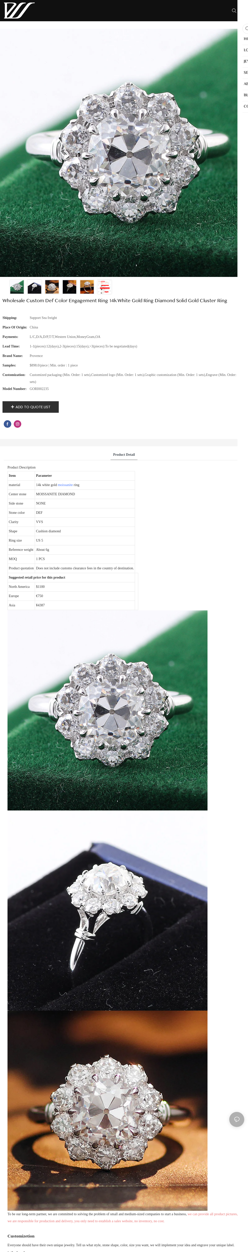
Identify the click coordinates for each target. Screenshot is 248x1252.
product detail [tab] (124, 455)
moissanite (65, 485)
